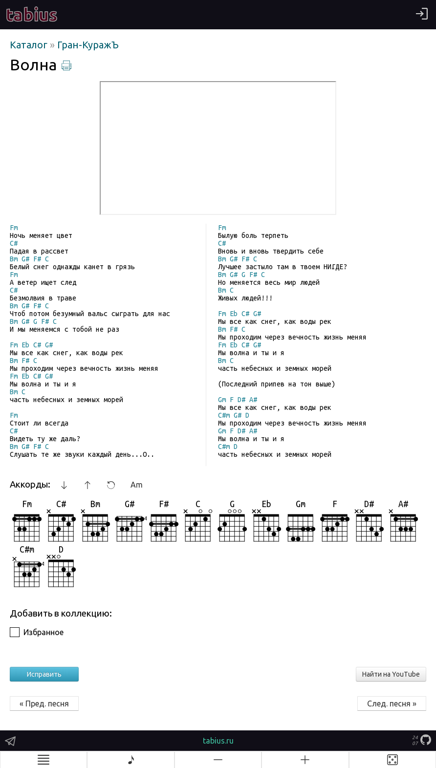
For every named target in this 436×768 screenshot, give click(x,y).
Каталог (30, 44)
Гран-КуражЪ (88, 44)
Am (137, 484)
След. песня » (391, 703)
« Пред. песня (44, 703)
